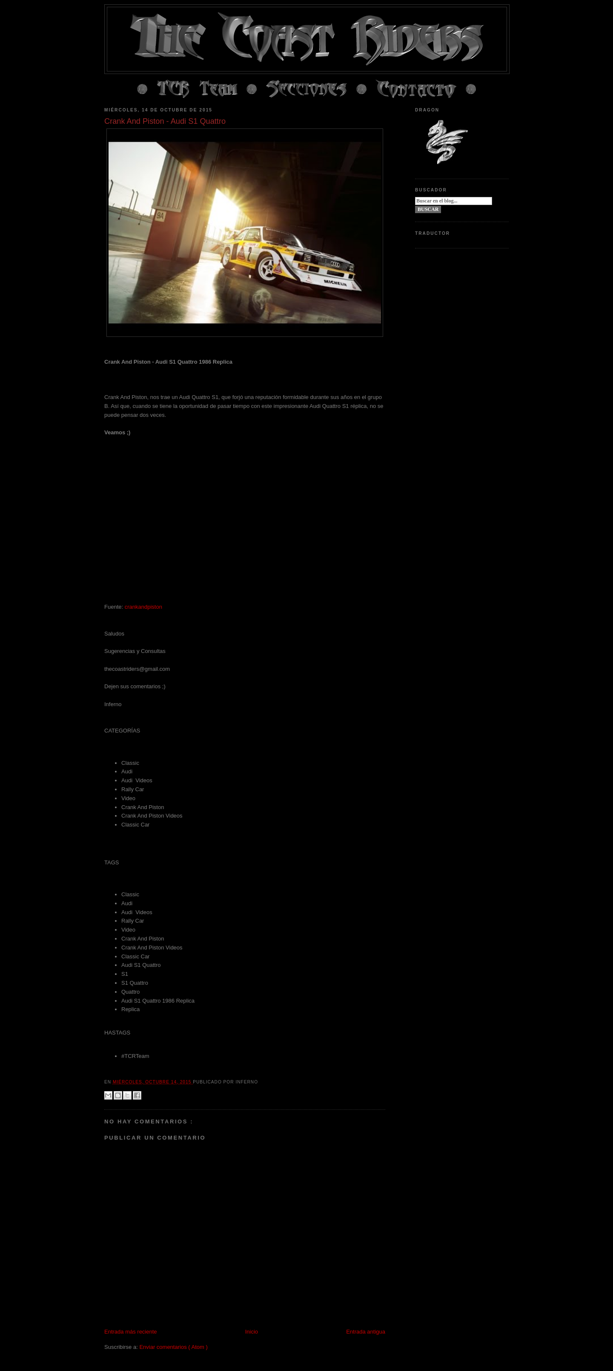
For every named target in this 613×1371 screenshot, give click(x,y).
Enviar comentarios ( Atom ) (173, 1347)
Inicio (251, 1331)
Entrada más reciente (130, 1331)
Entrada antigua (365, 1331)
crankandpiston (143, 607)
